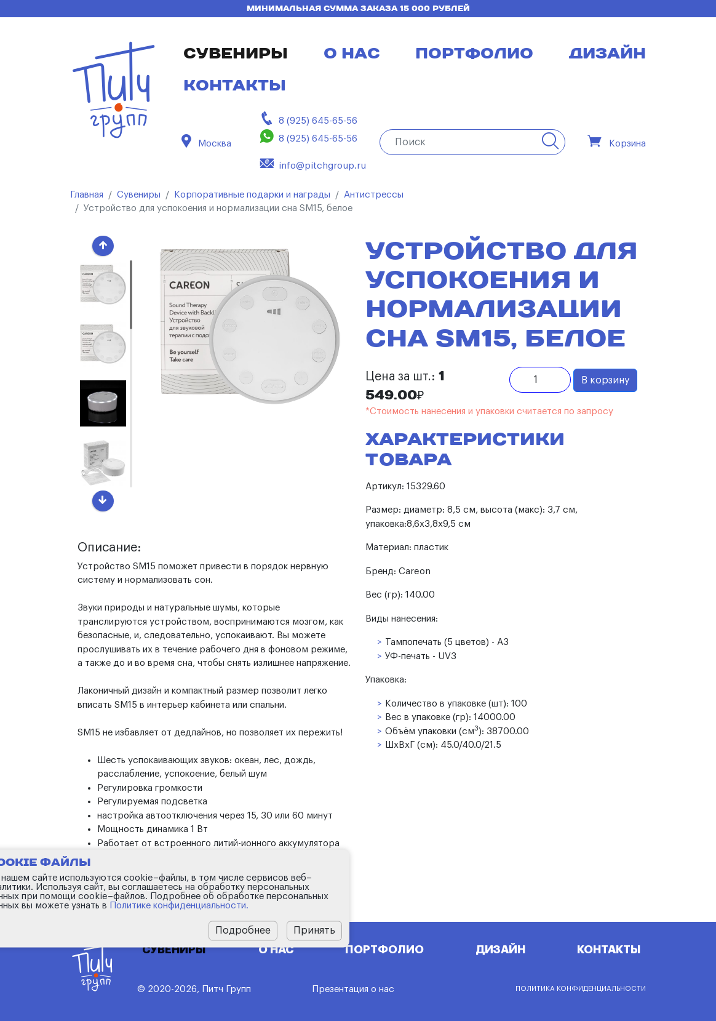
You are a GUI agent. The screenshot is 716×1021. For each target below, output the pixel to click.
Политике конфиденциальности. (179, 905)
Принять (314, 930)
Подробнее (243, 930)
